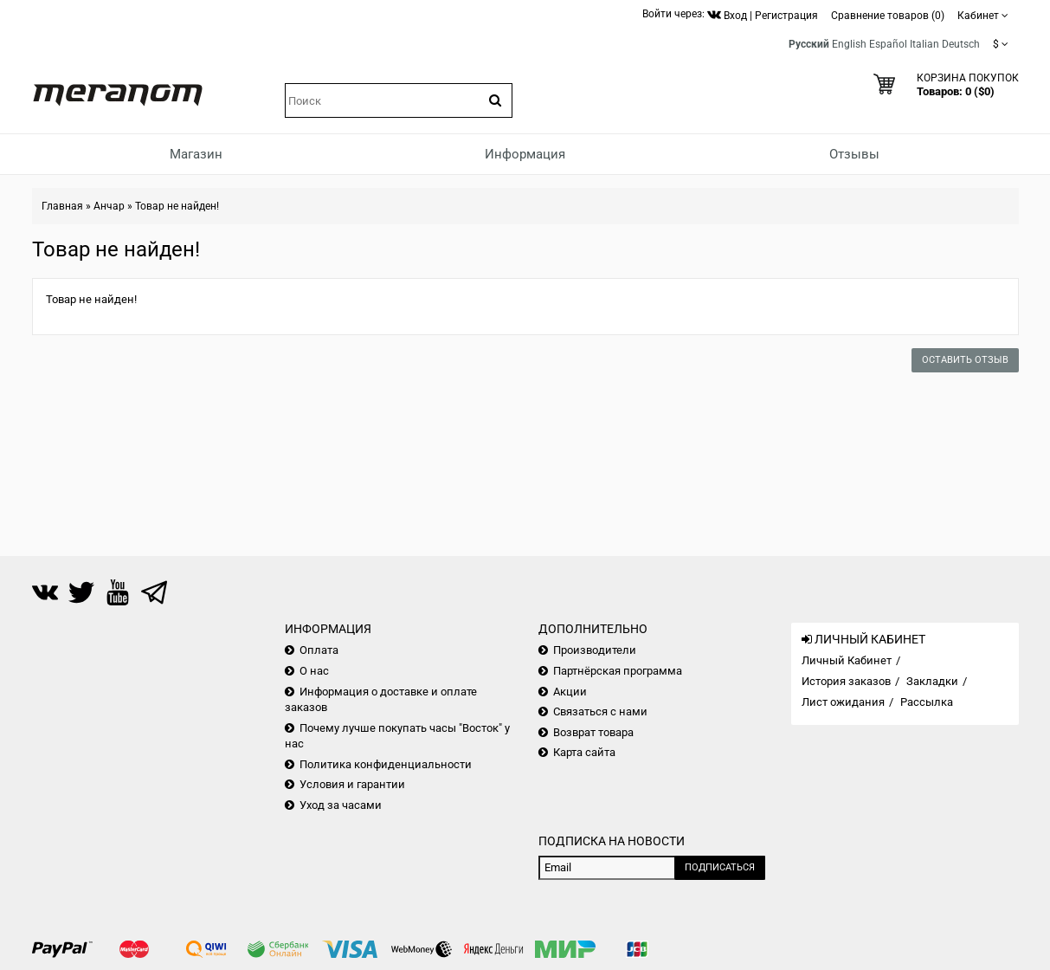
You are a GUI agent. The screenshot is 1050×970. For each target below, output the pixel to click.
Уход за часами (341, 805)
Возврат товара (593, 732)
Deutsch (961, 44)
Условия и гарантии (352, 784)
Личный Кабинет (847, 660)
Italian (924, 44)
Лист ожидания (843, 701)
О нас (314, 670)
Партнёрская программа (617, 670)
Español (888, 44)
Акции (570, 691)
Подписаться (720, 867)
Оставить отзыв (965, 359)
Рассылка (926, 701)
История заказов (846, 681)
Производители (594, 649)
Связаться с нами (600, 711)
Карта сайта (584, 752)
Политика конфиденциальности (386, 764)
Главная (62, 206)
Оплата (319, 649)
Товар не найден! (177, 206)
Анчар (109, 206)
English (849, 44)
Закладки (932, 681)
